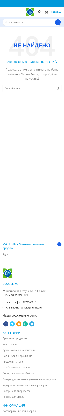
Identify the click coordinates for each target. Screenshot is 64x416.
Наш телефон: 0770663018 (20, 302)
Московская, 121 (18, 295)
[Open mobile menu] (4, 12)
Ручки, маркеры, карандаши (19, 350)
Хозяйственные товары (16, 367)
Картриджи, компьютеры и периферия (25, 385)
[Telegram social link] (31, 323)
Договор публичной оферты (19, 411)
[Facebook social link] (5, 323)
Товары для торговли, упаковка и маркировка (29, 379)
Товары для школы (14, 396)
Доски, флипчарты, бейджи (18, 373)
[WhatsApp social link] (25, 323)
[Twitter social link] (12, 323)
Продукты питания (13, 361)
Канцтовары (10, 344)
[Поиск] (32, 22)
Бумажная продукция (15, 338)
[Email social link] (18, 323)
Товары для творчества (17, 391)
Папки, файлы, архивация (17, 355)
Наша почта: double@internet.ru (23, 307)
